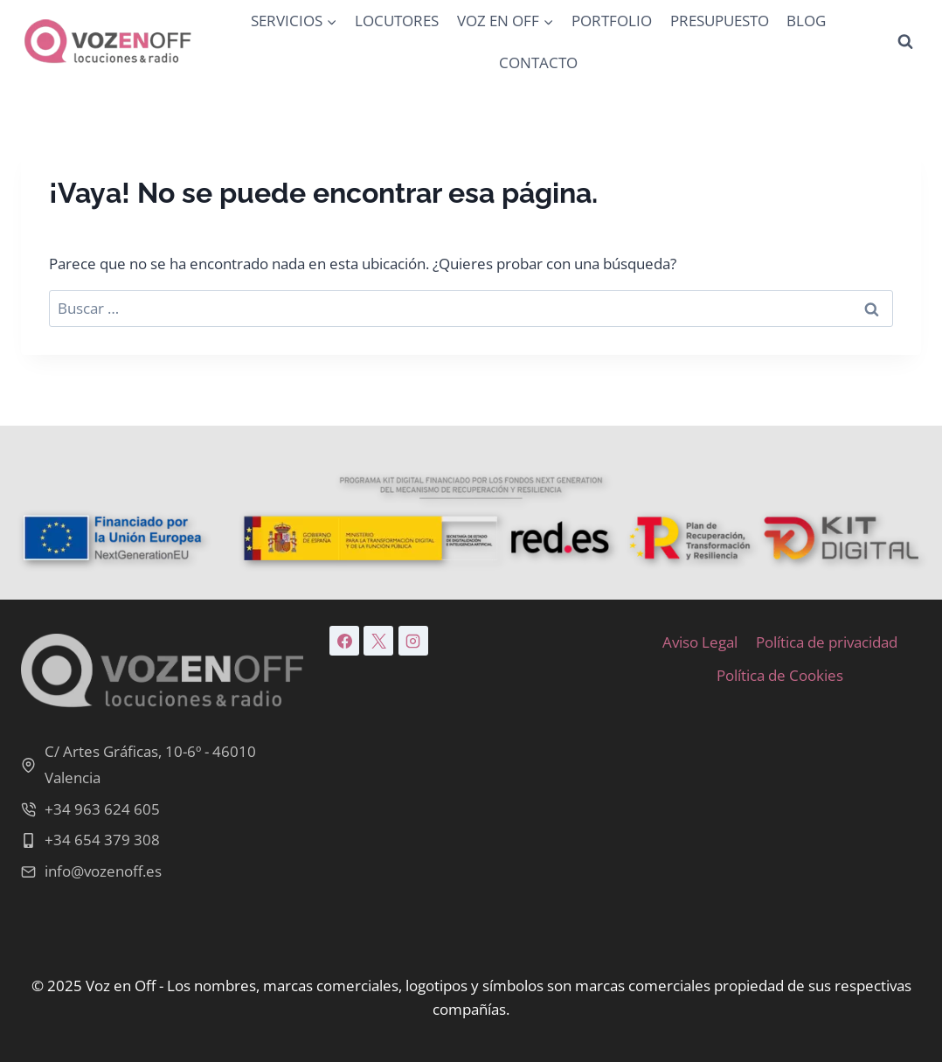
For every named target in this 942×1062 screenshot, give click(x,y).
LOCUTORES (397, 20)
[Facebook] (344, 641)
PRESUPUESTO (719, 20)
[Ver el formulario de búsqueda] (905, 42)
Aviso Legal (700, 642)
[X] (378, 641)
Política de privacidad (826, 642)
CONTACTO (538, 62)
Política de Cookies (780, 675)
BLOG (806, 20)
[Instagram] (413, 641)
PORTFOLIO (611, 20)
